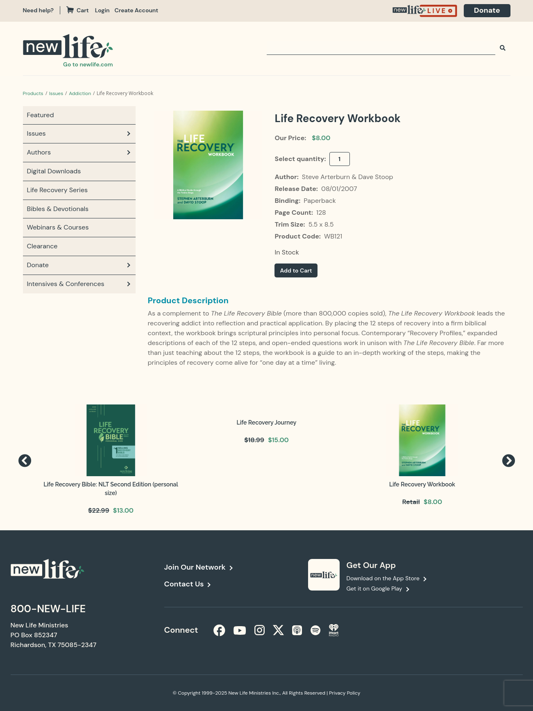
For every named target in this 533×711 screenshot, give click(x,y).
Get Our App (371, 565)
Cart (77, 10)
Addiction (80, 93)
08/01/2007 (339, 188)
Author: (287, 177)
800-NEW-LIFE (48, 609)
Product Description (188, 300)
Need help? (38, 10)
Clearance (42, 246)
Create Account (137, 10)
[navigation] (105, 10)
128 (321, 212)
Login (102, 10)
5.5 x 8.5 (321, 224)
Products (33, 93)
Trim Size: (290, 224)
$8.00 (321, 138)
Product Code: (298, 236)
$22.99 (98, 510)
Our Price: (290, 138)
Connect (181, 630)
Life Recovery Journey (267, 422)
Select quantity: (300, 158)
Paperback (320, 200)
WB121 (333, 236)
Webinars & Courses (58, 227)
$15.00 (278, 440)
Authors (39, 152)
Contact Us (184, 584)
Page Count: (294, 212)
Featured (40, 115)
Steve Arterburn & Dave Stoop (347, 177)
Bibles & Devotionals (58, 208)
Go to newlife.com (88, 64)
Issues (56, 93)
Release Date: (296, 188)
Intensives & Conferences (65, 283)
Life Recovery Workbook (422, 484)
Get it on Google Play (374, 588)
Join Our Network (195, 567)
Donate (487, 10)
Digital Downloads (54, 171)
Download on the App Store (383, 578)
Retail (411, 501)
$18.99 (254, 440)
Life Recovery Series (57, 190)
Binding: (288, 200)
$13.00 (123, 510)
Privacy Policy (344, 693)
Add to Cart (296, 270)
